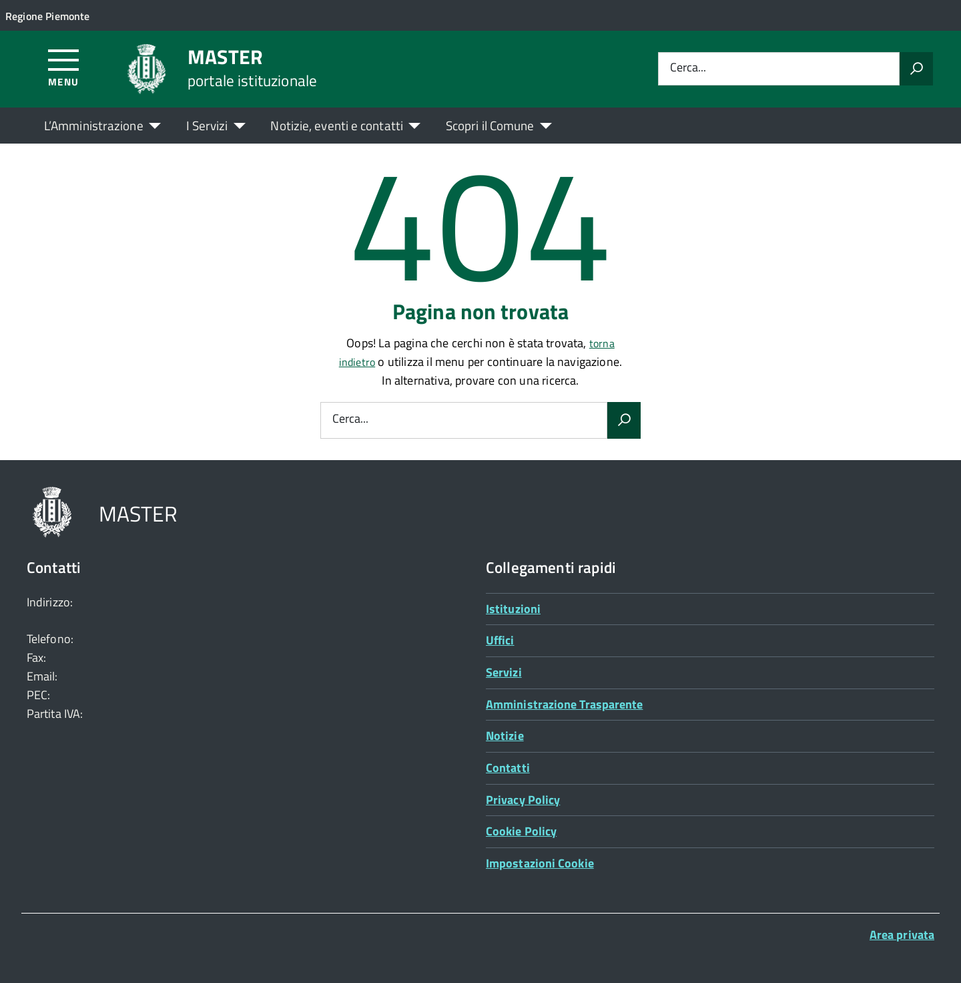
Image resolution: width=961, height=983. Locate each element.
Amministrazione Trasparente (564, 704)
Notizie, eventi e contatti (336, 125)
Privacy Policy (523, 800)
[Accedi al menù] (63, 67)
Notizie (505, 736)
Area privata (902, 935)
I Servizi (207, 125)
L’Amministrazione (93, 125)
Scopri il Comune (490, 125)
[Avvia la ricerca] (916, 68)
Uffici (500, 640)
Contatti (508, 768)
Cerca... (688, 68)
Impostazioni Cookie (540, 863)
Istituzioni (513, 609)
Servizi (504, 672)
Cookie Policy (521, 831)
